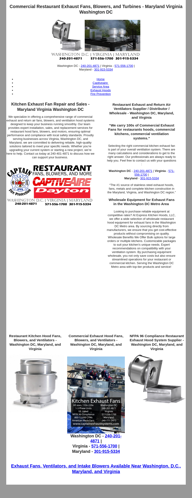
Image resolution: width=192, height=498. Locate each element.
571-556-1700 (123, 66)
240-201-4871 (90, 66)
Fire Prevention (100, 94)
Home (101, 79)
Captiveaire (100, 83)
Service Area (100, 86)
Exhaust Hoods (100, 90)
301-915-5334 (103, 69)
